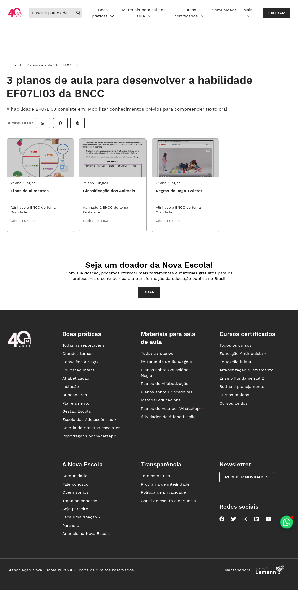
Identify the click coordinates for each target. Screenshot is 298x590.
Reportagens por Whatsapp (89, 436)
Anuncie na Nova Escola (86, 533)
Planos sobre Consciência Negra (166, 372)
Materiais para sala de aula (144, 13)
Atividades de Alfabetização (168, 416)
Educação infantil (79, 370)
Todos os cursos (235, 345)
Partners (70, 525)
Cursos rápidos (234, 394)
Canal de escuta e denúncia (168, 500)
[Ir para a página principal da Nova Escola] (15, 16)
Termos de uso (155, 475)
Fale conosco (75, 484)
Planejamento (76, 403)
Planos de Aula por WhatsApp (172, 408)
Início (11, 65)
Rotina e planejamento (241, 386)
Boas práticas (103, 13)
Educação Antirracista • (242, 353)
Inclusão (70, 386)
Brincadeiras (74, 394)
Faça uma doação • (81, 517)
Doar (149, 292)
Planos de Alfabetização (164, 383)
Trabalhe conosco (79, 500)
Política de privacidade (163, 492)
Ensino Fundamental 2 (241, 378)
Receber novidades (246, 477)
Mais (247, 13)
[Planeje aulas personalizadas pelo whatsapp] (286, 522)
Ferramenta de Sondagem (166, 361)
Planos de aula (39, 65)
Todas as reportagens (83, 345)
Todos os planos (157, 353)
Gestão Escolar (77, 411)
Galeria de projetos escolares (91, 427)
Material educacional (161, 400)
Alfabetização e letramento (246, 370)
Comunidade (224, 10)
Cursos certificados (189, 13)
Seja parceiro (75, 508)
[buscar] (78, 13)
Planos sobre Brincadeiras (166, 392)
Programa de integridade (165, 484)
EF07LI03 (28, 221)
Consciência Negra (80, 361)
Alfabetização (75, 378)
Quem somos (75, 492)
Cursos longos (233, 403)
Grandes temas (77, 353)
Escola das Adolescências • (89, 419)
